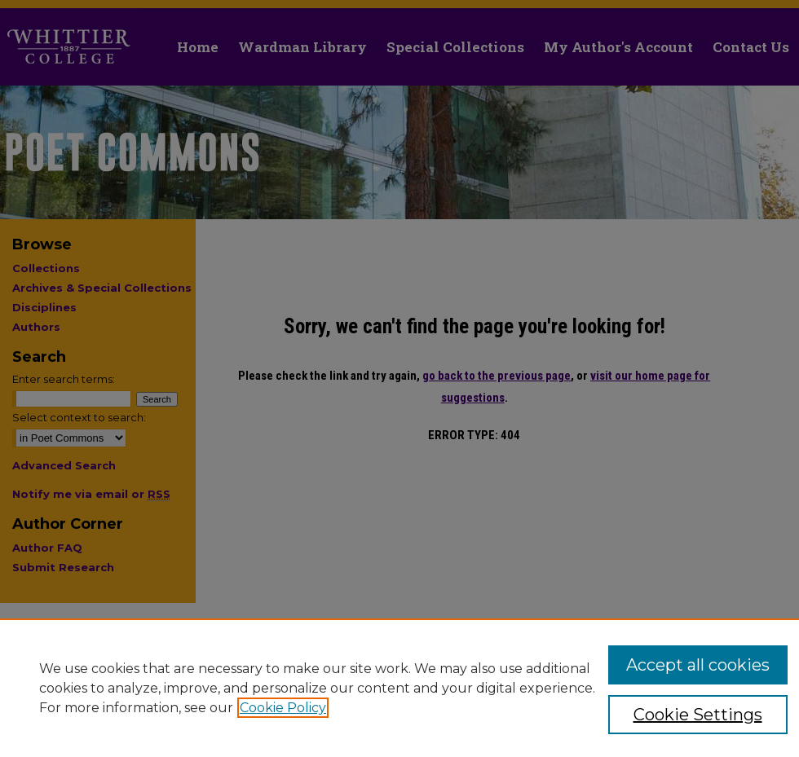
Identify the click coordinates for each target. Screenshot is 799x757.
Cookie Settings (697, 714)
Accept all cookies (698, 665)
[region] (399, 687)
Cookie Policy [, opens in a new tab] (283, 707)
